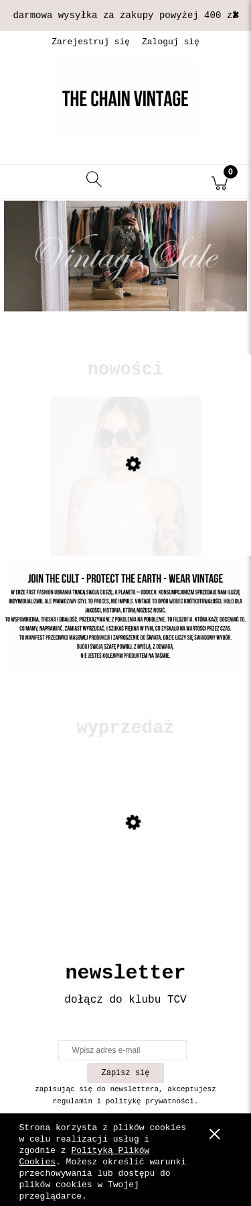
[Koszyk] (219, 182)
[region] (125, 276)
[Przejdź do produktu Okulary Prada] (125, 508)
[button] (31, 182)
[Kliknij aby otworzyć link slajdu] (125, 256)
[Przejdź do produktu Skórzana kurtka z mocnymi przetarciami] (125, 866)
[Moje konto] (157, 184)
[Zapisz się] (125, 1073)
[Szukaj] (94, 182)
